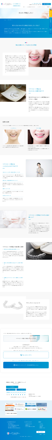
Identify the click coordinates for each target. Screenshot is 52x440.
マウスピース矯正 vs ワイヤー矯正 (30, 426)
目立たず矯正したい (11, 423)
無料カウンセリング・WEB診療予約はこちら (27, 365)
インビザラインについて (28, 423)
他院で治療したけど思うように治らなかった (14, 427)
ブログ (44, 434)
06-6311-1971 (27, 355)
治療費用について (27, 425)
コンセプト (41, 423)
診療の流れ (41, 426)
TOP (24, 5)
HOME (41, 434)
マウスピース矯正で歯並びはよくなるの (26, 338)
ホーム (5, 19)
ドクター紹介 (41, 425)
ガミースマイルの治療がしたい (12, 426)
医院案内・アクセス (42, 427)
